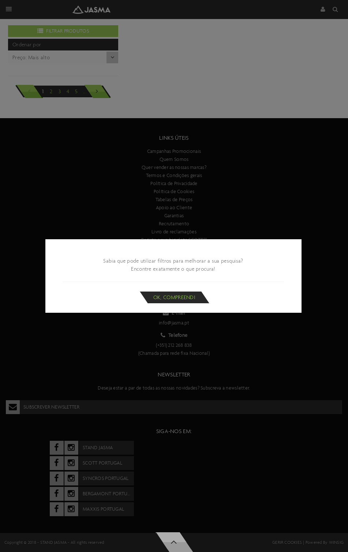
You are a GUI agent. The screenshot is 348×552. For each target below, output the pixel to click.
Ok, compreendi (174, 297)
